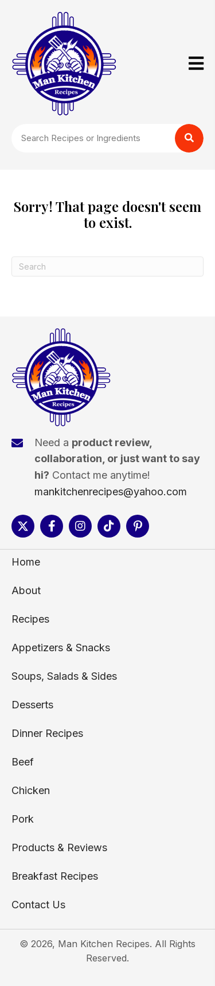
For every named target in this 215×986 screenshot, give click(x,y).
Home (25, 562)
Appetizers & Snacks (60, 648)
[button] (22, 526)
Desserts (32, 705)
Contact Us (38, 905)
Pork (22, 819)
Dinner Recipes (47, 733)
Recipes (30, 619)
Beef (22, 762)
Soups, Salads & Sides (64, 676)
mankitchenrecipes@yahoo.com (110, 492)
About (26, 590)
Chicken (30, 790)
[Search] (107, 266)
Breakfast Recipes (54, 876)
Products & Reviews (59, 847)
